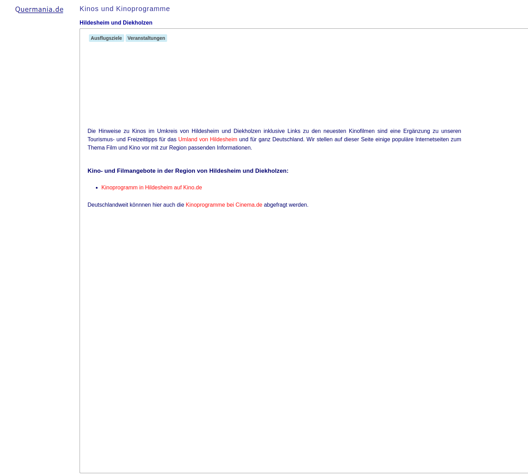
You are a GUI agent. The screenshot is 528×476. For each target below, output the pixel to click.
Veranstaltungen (146, 38)
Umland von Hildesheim (207, 139)
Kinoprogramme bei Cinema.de (224, 205)
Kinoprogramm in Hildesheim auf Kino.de (151, 187)
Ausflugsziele (107, 38)
